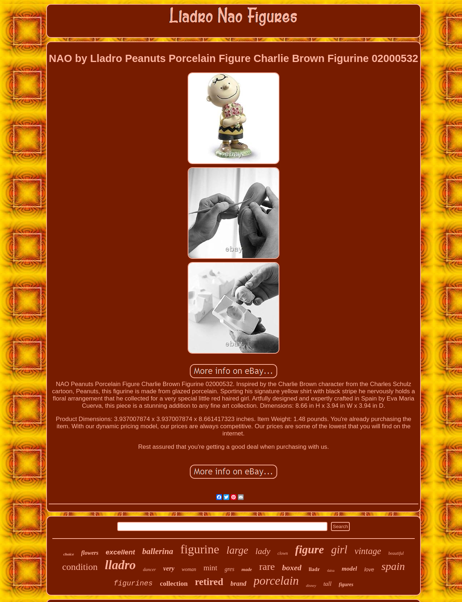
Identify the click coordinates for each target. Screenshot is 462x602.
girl (339, 549)
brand (239, 583)
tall (327, 583)
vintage (367, 551)
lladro (120, 565)
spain (393, 566)
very (168, 568)
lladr (314, 569)
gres (229, 569)
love (369, 569)
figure (309, 549)
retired (209, 581)
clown (283, 553)
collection (174, 583)
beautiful (396, 553)
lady (263, 551)
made (246, 569)
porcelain (276, 580)
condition (79, 567)
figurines (133, 583)
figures (346, 584)
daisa (331, 570)
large (237, 550)
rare (267, 566)
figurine (199, 549)
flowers (90, 553)
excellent (120, 552)
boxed (292, 567)
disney (311, 585)
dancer (149, 569)
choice (68, 554)
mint (211, 567)
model (349, 568)
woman (189, 569)
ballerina (157, 551)
